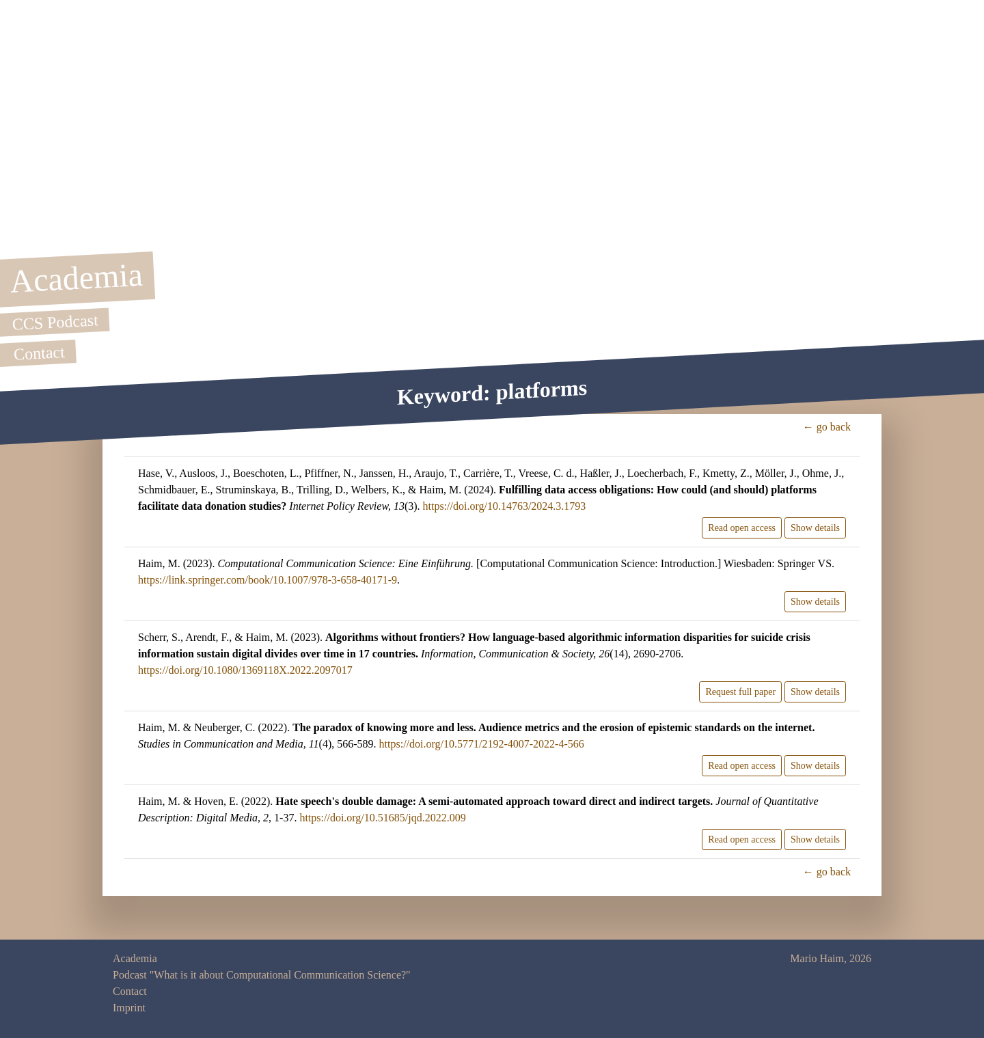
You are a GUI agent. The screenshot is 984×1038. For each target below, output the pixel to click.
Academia (135, 958)
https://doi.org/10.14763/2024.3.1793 (504, 506)
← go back (827, 427)
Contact (130, 991)
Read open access (742, 528)
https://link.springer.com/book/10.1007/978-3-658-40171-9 (267, 580)
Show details (815, 528)
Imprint (129, 1007)
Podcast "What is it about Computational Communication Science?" (262, 975)
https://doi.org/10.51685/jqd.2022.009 (382, 817)
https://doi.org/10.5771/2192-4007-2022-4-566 (481, 744)
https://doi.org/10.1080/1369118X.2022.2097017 (245, 670)
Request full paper (740, 692)
